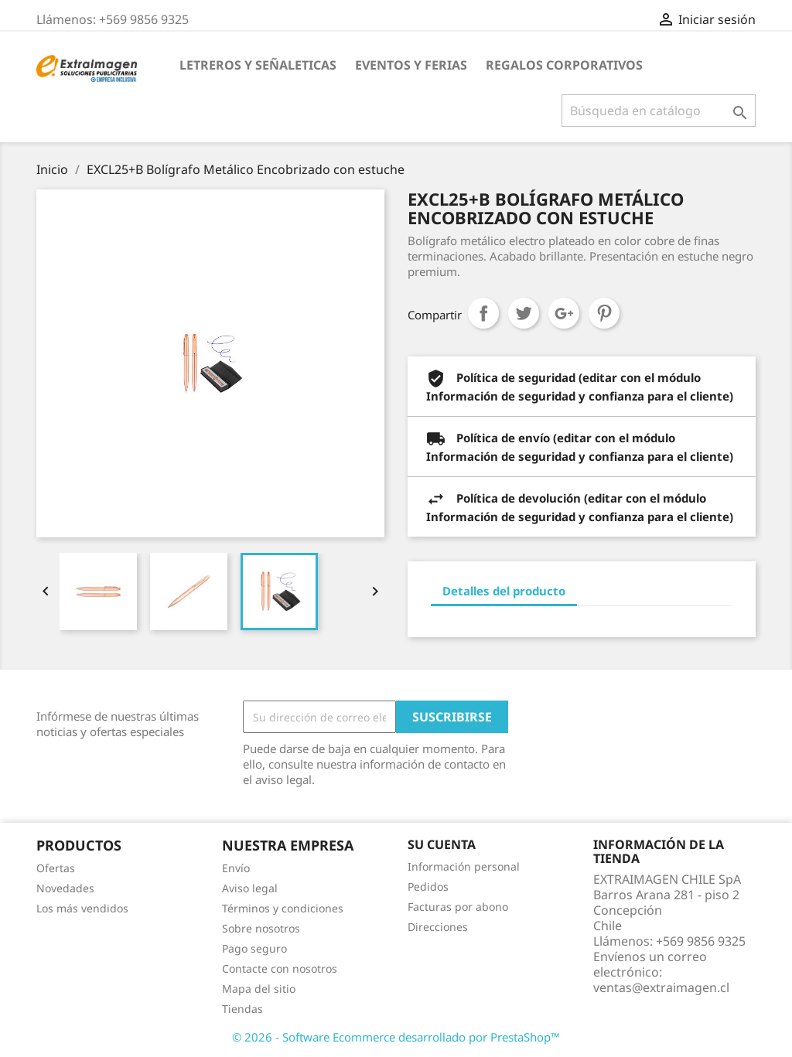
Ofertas (55, 868)
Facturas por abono (458, 906)
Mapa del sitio (258, 988)
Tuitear (523, 313)
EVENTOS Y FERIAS (411, 64)
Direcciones (438, 926)
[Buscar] (659, 110)
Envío (236, 868)
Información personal (464, 866)
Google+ (563, 313)
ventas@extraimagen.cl (661, 987)
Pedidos (428, 886)
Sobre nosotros (261, 928)
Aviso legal (250, 888)
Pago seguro (254, 948)
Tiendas (242, 1008)
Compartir (483, 313)
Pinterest (604, 313)
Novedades (65, 888)
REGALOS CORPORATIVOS (564, 64)
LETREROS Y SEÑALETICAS (257, 64)
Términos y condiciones (282, 908)
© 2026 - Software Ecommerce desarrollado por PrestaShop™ (396, 1037)
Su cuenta (442, 844)
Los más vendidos (82, 908)
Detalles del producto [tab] (503, 590)
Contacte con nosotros (279, 968)
